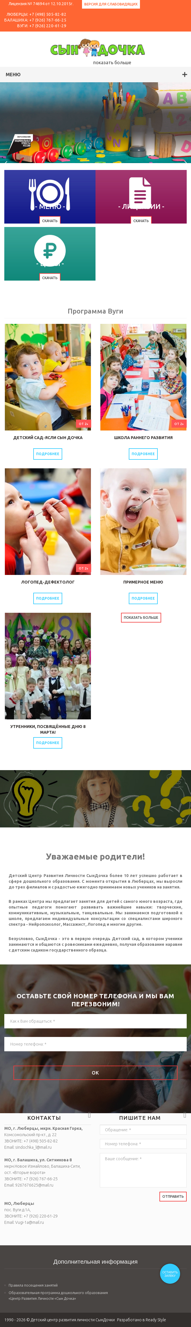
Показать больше (141, 617)
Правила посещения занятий (33, 1285)
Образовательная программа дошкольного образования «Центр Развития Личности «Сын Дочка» (58, 1295)
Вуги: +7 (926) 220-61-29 (41, 26)
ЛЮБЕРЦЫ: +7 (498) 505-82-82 (37, 14)
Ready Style (156, 1320)
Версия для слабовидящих (111, 4)
